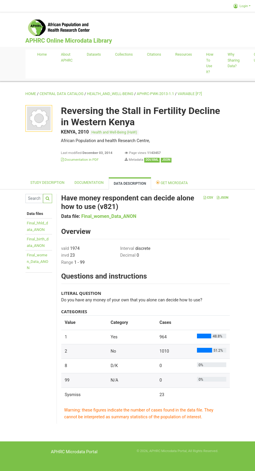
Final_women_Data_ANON (38, 261)
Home (42, 54)
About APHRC (67, 57)
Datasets (94, 54)
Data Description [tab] (130, 183)
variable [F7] (189, 93)
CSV (208, 198)
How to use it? (209, 63)
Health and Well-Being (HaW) (114, 132)
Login (240, 6)
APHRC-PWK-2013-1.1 (155, 93)
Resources (183, 54)
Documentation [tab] (88, 183)
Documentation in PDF (80, 159)
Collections (124, 54)
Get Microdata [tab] (172, 182)
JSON (222, 198)
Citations (154, 54)
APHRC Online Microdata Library (68, 40)
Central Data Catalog (62, 93)
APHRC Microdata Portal (74, 451)
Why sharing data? (233, 60)
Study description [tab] (48, 183)
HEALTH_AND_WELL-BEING (110, 93)
